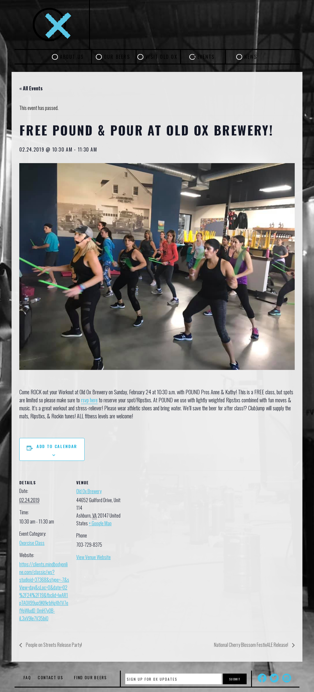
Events (206, 56)
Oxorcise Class (32, 542)
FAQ (27, 677)
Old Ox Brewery (89, 491)
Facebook (262, 678)
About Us (72, 56)
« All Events (31, 88)
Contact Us (50, 677)
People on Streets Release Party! (53, 644)
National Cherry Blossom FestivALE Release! (251, 644)
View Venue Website (93, 557)
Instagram (286, 678)
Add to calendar (57, 446)
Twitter (274, 678)
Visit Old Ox (161, 56)
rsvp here (89, 400)
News (250, 56)
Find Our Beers (90, 677)
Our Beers (117, 56)
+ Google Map (100, 523)
